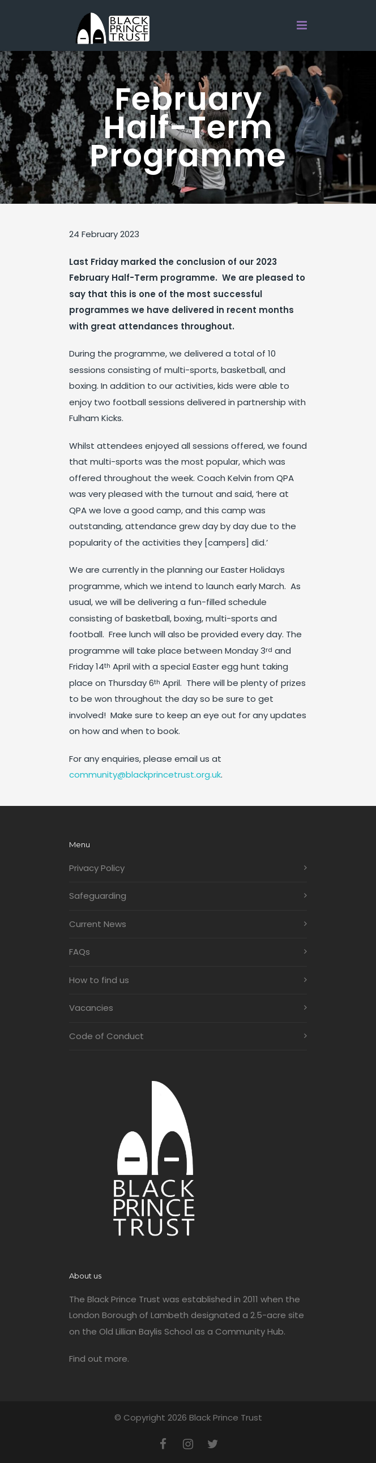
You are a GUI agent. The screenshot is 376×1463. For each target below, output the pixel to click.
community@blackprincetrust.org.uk (145, 774)
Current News (97, 924)
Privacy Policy (97, 868)
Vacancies (91, 1008)
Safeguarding (97, 896)
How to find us (99, 980)
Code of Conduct (106, 1036)
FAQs (79, 952)
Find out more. (99, 1359)
